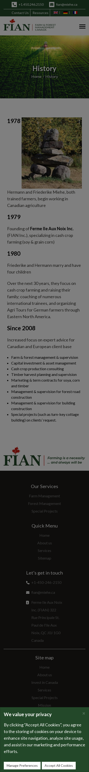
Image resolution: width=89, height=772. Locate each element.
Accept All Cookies (59, 765)
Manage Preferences (22, 765)
